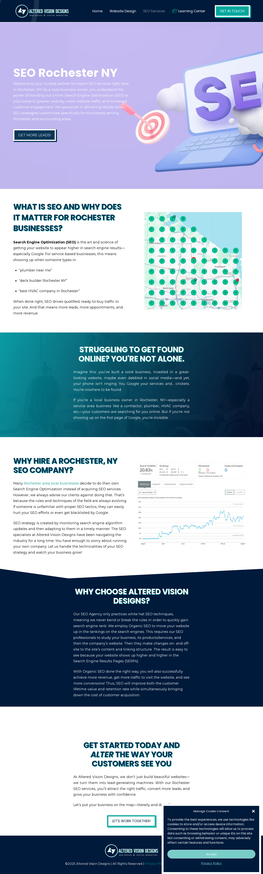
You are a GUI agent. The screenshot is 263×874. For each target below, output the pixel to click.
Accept (211, 854)
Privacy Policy (211, 863)
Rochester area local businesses (51, 483)
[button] (253, 811)
